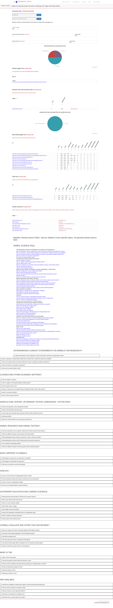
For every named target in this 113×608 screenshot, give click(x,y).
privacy (107, 601)
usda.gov (61, 227)
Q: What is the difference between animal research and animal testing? (17, 434)
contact (99, 601)
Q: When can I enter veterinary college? (10, 503)
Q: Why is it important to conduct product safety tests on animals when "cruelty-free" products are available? (26, 358)
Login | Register (96, 1)
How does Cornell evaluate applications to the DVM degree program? (32, 319)
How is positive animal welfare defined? (25, 286)
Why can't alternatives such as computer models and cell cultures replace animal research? (37, 280)
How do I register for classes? (23, 260)
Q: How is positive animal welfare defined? (11, 443)
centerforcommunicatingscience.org (67, 223)
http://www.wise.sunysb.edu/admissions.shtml (22, 163)
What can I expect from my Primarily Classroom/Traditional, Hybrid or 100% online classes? (37, 264)
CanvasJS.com (94, 67)
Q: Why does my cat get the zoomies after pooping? (13, 464)
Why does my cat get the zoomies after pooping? (27, 293)
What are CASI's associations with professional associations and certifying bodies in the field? (38, 331)
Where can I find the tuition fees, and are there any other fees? (31, 277)
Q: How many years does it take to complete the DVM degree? (15, 539)
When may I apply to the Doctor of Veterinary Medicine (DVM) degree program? (35, 317)
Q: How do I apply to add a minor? (9, 386)
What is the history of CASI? (23, 334)
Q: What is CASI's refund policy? (8, 557)
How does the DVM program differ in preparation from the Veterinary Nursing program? (36, 323)
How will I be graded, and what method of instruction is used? (30, 330)
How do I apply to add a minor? (23, 263)
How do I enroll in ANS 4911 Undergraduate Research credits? (31, 296)
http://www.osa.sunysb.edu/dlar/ (19, 158)
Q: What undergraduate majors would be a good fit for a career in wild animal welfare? (21, 437)
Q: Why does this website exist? (8, 536)
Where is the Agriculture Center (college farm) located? (29, 271)
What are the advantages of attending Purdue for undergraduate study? (33, 311)
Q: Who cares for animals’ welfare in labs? (11, 368)
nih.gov (61, 222)
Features (84, 1)
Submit (39, 14)
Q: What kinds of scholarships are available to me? (13, 594)
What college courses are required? (24, 310)
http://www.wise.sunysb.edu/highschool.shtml (22, 162)
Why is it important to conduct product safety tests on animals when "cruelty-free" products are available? (41, 252)
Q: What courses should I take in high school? (11, 499)
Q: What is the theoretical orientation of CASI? (12, 567)
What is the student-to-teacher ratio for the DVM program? (30, 325)
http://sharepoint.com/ (17, 220)
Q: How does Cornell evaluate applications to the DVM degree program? (18, 533)
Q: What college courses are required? (10, 509)
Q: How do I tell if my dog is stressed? (10, 395)
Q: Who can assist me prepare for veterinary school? (13, 587)
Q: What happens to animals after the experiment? (13, 461)
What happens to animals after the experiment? (27, 292)
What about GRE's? (21, 275)
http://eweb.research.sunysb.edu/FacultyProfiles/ (22, 167)
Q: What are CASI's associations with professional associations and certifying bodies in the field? (23, 563)
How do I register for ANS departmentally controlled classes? (30, 261)
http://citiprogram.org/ (17, 230)
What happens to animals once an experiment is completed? (30, 290)
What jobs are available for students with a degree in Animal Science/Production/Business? (37, 339)
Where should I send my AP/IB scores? (25, 314)
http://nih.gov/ (15, 222)
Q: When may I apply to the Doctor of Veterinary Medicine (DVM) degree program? (20, 530)
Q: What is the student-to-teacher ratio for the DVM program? (15, 546)
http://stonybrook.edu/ (17, 108)
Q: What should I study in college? (9, 506)
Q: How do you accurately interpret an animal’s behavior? (14, 485)
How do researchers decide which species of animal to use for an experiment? (34, 298)
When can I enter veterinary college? (25, 307)
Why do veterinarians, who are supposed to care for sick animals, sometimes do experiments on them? (40, 251)
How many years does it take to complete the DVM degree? (30, 322)
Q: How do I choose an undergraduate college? (12, 482)
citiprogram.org (63, 230)
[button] (17, 98)
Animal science (28, 11)
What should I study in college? (23, 308)
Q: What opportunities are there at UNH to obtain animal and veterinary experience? (20, 440)
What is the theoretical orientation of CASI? (26, 333)
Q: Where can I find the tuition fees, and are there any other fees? (16, 419)
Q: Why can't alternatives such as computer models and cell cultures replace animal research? (23, 430)
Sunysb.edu (17, 11)
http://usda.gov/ (16, 227)
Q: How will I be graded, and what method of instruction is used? (16, 560)
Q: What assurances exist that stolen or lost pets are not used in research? (18, 496)
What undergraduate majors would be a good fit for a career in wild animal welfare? (35, 283)
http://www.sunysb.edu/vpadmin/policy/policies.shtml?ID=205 (25, 153)
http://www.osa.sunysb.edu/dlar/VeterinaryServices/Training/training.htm (27, 160)
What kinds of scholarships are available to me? (27, 343)
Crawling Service (76, 1)
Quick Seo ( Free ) (66, 1)
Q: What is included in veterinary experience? (11, 515)
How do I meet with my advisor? (23, 266)
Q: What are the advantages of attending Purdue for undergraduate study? (18, 512)
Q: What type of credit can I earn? (9, 573)
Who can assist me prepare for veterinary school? (28, 340)
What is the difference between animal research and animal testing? (32, 281)
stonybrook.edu (74, 108)
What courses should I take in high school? (26, 305)
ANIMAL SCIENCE (5, 5)
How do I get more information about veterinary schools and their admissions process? (36, 274)
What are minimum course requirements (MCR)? (27, 342)
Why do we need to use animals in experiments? (27, 255)
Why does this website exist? (23, 320)
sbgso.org (62, 225)
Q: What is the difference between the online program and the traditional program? (20, 446)
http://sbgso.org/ (16, 225)
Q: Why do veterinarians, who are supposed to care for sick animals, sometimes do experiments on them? (39, 355)
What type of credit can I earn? (23, 336)
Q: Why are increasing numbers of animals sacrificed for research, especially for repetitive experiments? (25, 362)
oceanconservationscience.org (66, 228)
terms (103, 601)
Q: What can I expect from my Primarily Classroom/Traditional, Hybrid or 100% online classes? (23, 389)
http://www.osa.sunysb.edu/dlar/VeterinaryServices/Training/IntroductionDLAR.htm (29, 82)
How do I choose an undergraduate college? (26, 299)
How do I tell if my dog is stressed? (24, 267)
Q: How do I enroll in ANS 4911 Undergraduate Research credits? (16, 475)
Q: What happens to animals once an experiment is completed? (16, 458)
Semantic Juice (23, 1)
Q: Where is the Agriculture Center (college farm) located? (14, 406)
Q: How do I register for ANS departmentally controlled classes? (16, 382)
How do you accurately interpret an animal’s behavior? (29, 301)
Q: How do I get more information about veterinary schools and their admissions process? (22, 413)
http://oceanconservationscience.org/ (20, 228)
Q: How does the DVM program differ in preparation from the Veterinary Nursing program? (22, 542)
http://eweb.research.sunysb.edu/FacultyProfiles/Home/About (25, 168)
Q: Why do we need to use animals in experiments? (13, 365)
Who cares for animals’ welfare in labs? (25, 257)
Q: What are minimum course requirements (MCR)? (13, 591)
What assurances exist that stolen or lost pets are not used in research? (33, 304)
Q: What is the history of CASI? (8, 570)
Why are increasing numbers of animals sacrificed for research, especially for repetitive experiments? (40, 254)
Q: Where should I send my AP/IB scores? (11, 518)
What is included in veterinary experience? (26, 313)
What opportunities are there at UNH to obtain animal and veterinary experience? (35, 284)
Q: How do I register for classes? (8, 379)
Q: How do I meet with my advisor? (9, 392)
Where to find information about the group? (26, 272)
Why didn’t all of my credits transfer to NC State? (27, 345)
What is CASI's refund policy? (23, 328)
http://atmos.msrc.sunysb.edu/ (19, 165)
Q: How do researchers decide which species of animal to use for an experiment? (20, 479)
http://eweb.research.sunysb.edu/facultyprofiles (22, 157)
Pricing (89, 1)
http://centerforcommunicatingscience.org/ (21, 223)
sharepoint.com (63, 220)
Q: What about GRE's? (6, 416)
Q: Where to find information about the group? (11, 410)
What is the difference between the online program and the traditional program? (35, 287)
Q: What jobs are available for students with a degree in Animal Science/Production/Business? (23, 584)
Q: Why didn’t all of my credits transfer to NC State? (13, 597)
